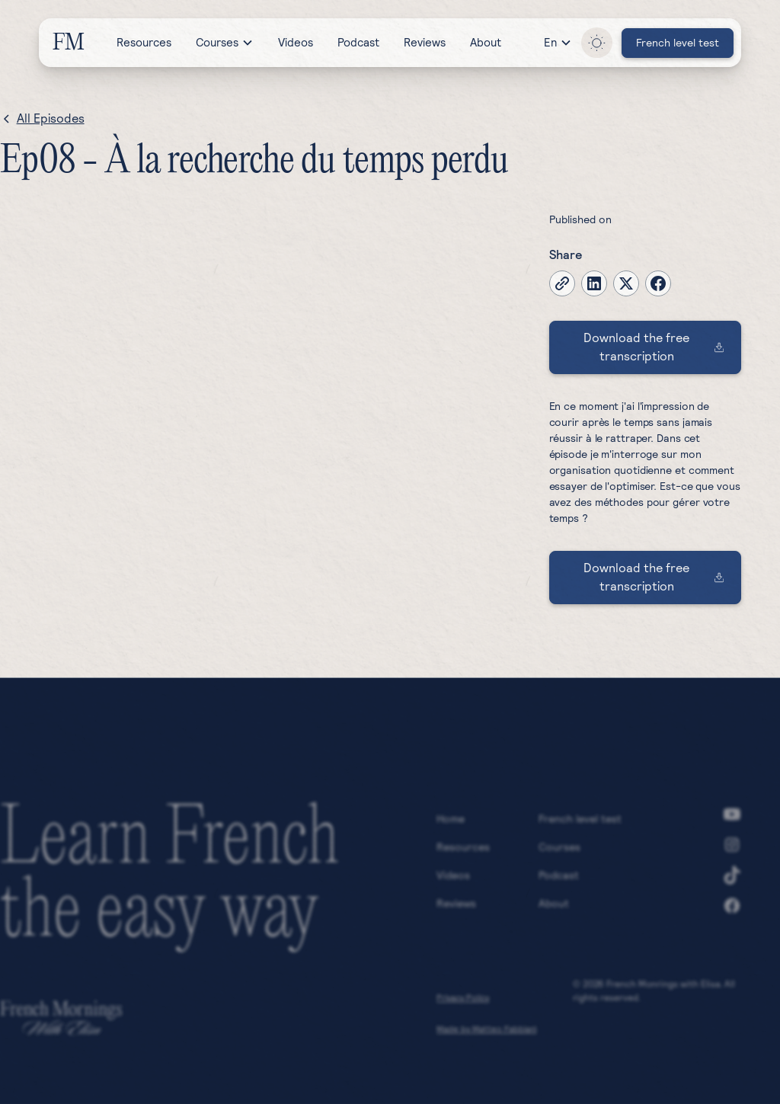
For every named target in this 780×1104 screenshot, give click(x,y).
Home (450, 823)
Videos (295, 42)
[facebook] (658, 283)
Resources (144, 42)
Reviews (425, 42)
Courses (559, 851)
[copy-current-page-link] (562, 283)
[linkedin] (594, 283)
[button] (225, 42)
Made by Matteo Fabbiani (486, 1033)
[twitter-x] (626, 283)
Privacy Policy (462, 1002)
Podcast (358, 42)
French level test (580, 823)
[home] (67, 42)
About (485, 42)
